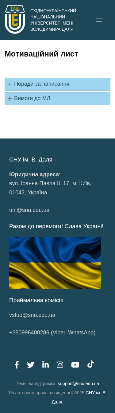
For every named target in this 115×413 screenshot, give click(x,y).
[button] (57, 84)
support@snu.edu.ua (78, 383)
